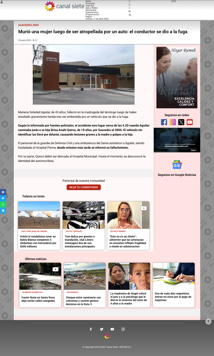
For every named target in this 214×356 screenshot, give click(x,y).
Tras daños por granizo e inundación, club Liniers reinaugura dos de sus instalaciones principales (80, 241)
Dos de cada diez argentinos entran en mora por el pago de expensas (173, 297)
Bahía (88, 1)
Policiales (90, 3)
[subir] (208, 321)
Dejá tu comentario (83, 187)
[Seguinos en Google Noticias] (177, 164)
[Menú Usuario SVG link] (1, 2)
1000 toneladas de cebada (34, 231)
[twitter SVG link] (129, 8)
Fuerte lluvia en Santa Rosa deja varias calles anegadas (38, 299)
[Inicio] (64, 6)
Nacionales (91, 10)
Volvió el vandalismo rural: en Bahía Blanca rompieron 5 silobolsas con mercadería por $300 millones (38, 241)
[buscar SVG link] (130, 15)
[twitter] (181, 122)
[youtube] (189, 122)
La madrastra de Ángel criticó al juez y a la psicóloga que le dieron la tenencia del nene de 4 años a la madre (128, 298)
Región (89, 16)
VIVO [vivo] (173, 1)
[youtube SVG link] (129, 11)
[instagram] (172, 122)
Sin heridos (72, 292)
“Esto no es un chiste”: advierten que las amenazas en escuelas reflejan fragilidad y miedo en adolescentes (127, 241)
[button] (3, 192)
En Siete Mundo (118, 231)
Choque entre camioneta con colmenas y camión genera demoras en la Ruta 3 (83, 301)
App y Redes (91, 8)
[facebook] (164, 122)
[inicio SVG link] (107, 337)
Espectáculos (92, 12)
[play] (143, 208)
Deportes (90, 5)
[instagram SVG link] (129, 5)
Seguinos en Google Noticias (177, 175)
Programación (92, 14)
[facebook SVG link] (129, 2)
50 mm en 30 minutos (32, 292)
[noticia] (39, 215)
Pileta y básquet (74, 231)
